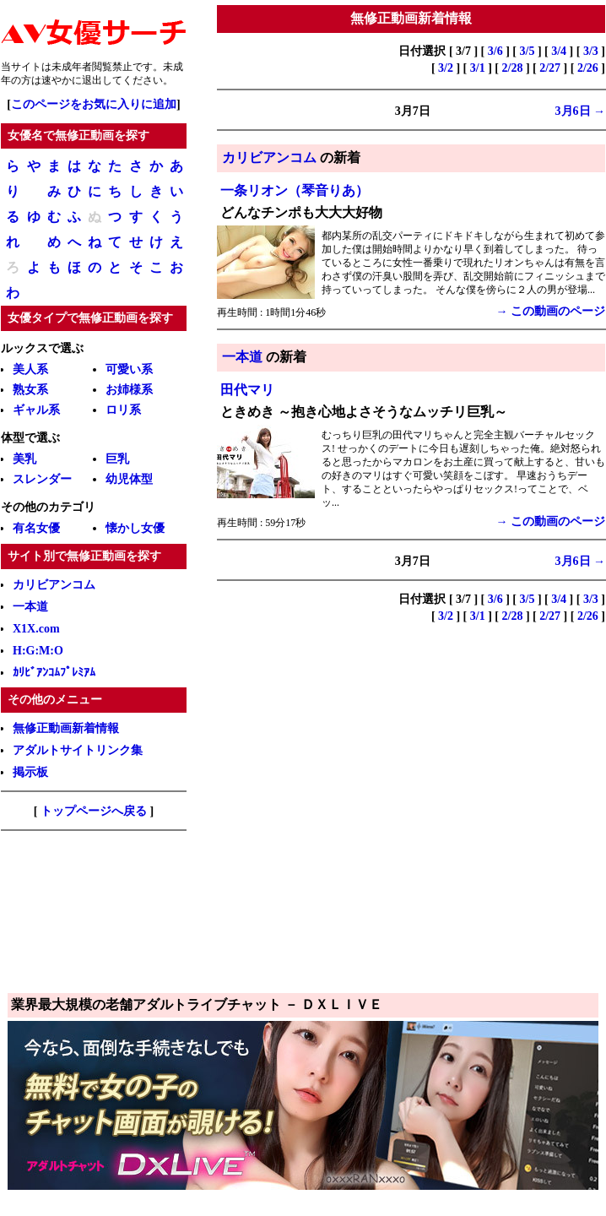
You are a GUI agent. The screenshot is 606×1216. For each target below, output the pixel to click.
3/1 (477, 68)
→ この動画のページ (551, 311)
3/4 (558, 51)
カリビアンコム (269, 157)
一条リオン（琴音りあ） (294, 190)
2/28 (512, 68)
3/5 (527, 51)
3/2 (445, 68)
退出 (92, 80)
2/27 (549, 68)
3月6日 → (580, 111)
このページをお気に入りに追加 (93, 104)
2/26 (587, 68)
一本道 (242, 357)
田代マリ (247, 390)
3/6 (495, 51)
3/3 (590, 51)
